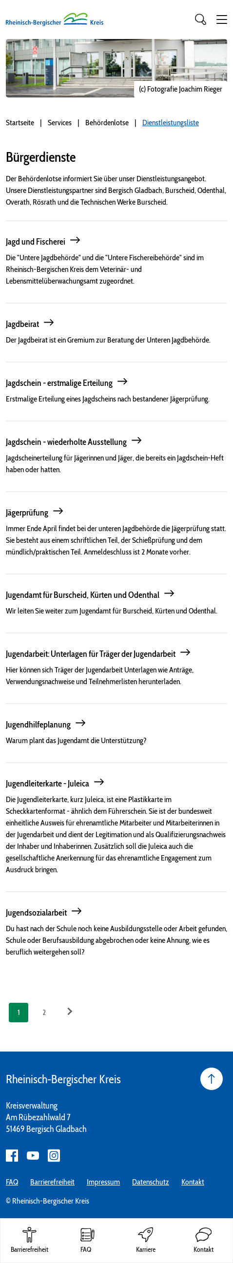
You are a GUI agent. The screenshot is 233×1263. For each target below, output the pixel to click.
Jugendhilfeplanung (38, 724)
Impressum (103, 1181)
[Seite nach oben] (211, 1079)
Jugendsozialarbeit (36, 912)
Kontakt (192, 1181)
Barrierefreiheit (52, 1181)
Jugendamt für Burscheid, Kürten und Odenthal (82, 595)
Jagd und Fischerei (35, 241)
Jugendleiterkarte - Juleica (47, 783)
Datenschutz (150, 1181)
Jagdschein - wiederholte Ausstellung (66, 442)
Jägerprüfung (27, 512)
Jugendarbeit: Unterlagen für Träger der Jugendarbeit (90, 654)
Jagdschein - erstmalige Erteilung (59, 383)
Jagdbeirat (22, 324)
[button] (221, 19)
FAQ (12, 1181)
